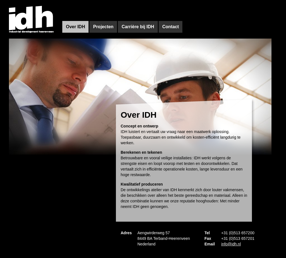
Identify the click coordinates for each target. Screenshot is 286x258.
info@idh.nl (231, 244)
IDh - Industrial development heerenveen (31, 19)
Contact (170, 26)
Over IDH (75, 26)
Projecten (103, 26)
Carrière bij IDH (137, 26)
